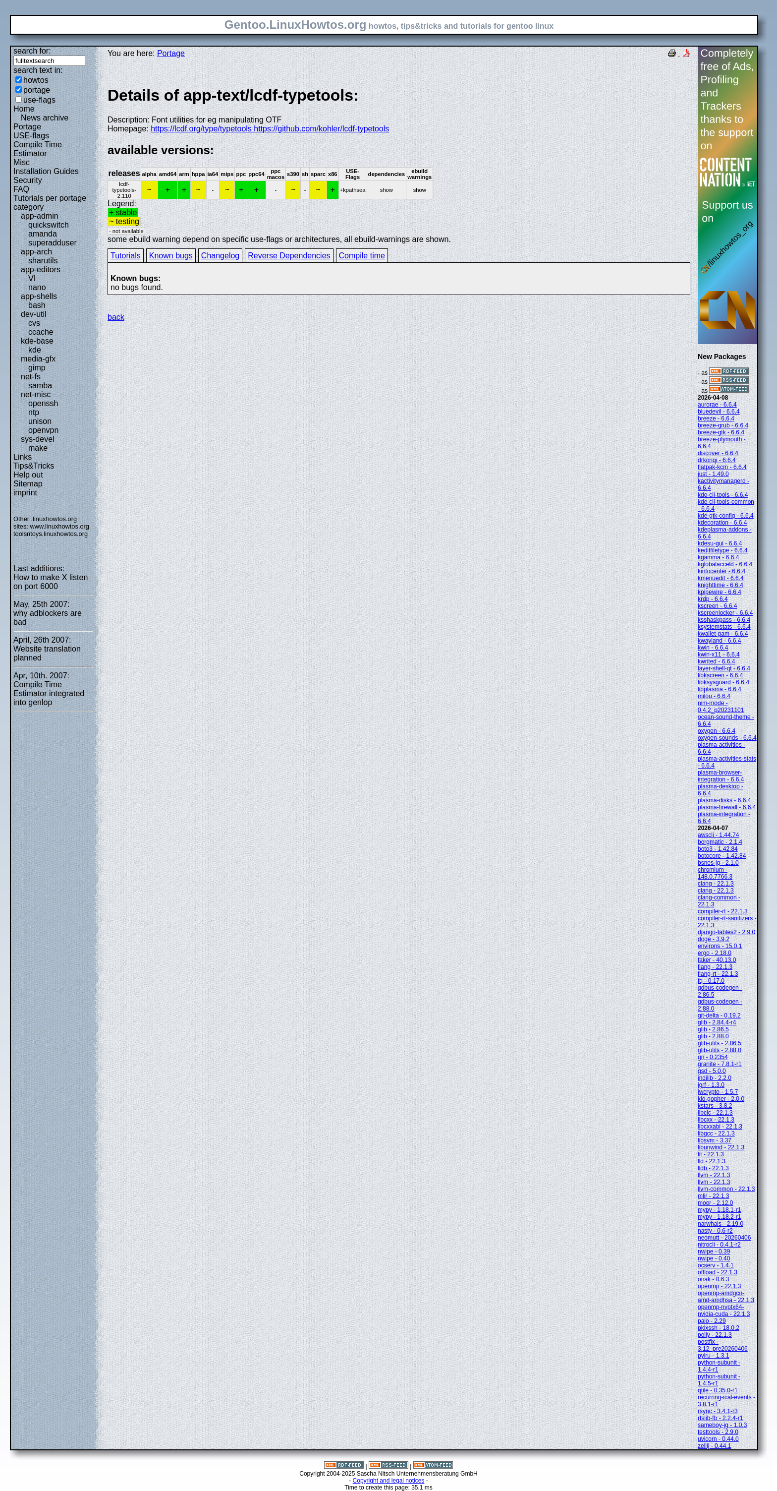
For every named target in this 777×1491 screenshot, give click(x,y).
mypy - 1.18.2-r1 (719, 1216)
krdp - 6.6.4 (713, 599)
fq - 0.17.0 (711, 980)
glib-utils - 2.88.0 (719, 1050)
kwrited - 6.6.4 (716, 661)
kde (34, 350)
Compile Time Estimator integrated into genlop (48, 693)
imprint (25, 492)
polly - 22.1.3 (715, 1334)
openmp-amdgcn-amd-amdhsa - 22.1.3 (726, 1297)
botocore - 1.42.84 (722, 855)
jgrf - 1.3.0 (711, 1084)
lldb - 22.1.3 (713, 1168)
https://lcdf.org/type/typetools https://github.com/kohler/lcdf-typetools (270, 128)
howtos (36, 80)
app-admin (39, 216)
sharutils (43, 260)
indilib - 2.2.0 (714, 1077)
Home (24, 109)
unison (40, 421)
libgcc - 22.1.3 (716, 1133)
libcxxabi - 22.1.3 (720, 1126)
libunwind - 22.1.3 (721, 1147)
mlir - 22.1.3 (713, 1196)
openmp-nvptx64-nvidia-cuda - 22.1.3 (724, 1310)
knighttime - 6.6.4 (720, 585)
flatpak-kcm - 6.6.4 (722, 467)
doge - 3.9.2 (713, 939)
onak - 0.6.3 (713, 1279)
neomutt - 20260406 (724, 1237)
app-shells (39, 296)
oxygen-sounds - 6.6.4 (727, 737)
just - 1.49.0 (713, 474)
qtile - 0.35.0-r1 (718, 1390)
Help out (28, 475)
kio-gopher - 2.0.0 (721, 1098)
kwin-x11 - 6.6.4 (719, 654)
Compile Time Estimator (37, 149)
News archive (44, 118)
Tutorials (126, 255)
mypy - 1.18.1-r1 (719, 1209)
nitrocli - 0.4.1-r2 (719, 1244)
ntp (33, 412)
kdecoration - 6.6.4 (722, 522)
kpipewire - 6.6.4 (719, 592)
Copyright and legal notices (389, 1480)
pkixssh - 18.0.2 (718, 1327)
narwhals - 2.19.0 (720, 1223)
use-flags (39, 100)
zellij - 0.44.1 (714, 1445)
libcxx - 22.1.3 (716, 1119)
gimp (37, 367)
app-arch (36, 251)
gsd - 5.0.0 (712, 1071)
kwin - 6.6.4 (713, 647)
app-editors (40, 269)
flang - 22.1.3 (715, 966)
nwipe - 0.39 (714, 1251)
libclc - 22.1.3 (715, 1112)
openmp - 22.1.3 (719, 1286)
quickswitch (48, 225)
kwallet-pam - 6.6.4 (723, 633)
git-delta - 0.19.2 (719, 1015)
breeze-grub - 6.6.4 (723, 425)
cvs (34, 323)
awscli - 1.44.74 (718, 835)
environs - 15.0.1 (720, 946)
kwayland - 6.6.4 (719, 640)
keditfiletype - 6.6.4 (723, 550)
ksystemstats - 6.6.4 (724, 626)
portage (36, 90)
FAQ (21, 189)
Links (22, 457)
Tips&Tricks (33, 466)
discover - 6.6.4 (718, 453)
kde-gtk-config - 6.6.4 (726, 515)
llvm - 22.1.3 (714, 1175)
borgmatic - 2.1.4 (720, 841)
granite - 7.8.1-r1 (720, 1064)
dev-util (34, 314)
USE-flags (31, 135)
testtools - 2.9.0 (718, 1432)
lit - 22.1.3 (711, 1154)
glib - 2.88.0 (713, 1036)
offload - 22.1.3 (717, 1272)
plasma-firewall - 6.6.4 (727, 807)
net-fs (31, 376)
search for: (32, 51)
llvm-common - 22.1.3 (726, 1189)
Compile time (362, 255)
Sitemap (28, 483)
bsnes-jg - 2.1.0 (718, 862)
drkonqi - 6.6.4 (717, 460)
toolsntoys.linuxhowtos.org (50, 533)
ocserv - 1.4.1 (716, 1265)
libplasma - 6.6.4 (719, 689)
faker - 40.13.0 (717, 959)
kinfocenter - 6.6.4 (721, 571)
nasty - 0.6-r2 (715, 1230)
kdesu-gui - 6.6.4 (720, 543)
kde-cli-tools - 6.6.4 (723, 494)
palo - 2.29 (712, 1320)
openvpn (43, 430)
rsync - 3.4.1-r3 (718, 1411)
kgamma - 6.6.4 (718, 557)
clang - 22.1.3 (716, 883)
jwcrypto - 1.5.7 (718, 1091)
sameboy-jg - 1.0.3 (722, 1425)
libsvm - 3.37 (714, 1140)
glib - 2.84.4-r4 (717, 1022)
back (116, 317)
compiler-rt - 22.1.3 (723, 911)
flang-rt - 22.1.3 (718, 973)
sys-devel (38, 439)
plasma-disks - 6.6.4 (724, 800)
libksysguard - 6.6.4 (723, 682)
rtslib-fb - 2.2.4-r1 (720, 1418)
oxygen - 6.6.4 (716, 730)
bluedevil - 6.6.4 (719, 411)
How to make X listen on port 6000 (50, 582)
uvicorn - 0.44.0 (718, 1438)
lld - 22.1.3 (711, 1161)
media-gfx (38, 359)
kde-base (37, 341)
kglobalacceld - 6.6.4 (725, 564)
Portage (27, 126)
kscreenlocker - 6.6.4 (725, 612)
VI (32, 278)
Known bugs (171, 255)
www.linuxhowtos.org (59, 526)
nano (37, 287)
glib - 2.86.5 (713, 1029)
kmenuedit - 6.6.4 (721, 578)
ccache (41, 332)
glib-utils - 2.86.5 (719, 1043)
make (38, 448)
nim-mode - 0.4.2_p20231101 (721, 707)
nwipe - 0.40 (714, 1258)
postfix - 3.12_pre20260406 (723, 1345)
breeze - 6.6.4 (716, 418)
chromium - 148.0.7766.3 (715, 873)
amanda (42, 234)
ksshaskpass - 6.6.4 (724, 619)
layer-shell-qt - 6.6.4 (724, 668)
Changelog (220, 255)
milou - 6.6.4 (714, 696)
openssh (43, 403)
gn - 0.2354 (713, 1057)
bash (37, 305)
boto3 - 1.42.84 (718, 848)
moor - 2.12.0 (715, 1202)
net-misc (36, 394)
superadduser (52, 243)
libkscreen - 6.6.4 (720, 675)
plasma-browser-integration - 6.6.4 (721, 776)
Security (27, 180)
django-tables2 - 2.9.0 (726, 932)
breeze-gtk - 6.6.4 (721, 432)
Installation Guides (46, 171)
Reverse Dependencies (289, 255)
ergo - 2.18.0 (714, 953)
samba (40, 385)
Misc (21, 162)
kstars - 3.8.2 (715, 1105)
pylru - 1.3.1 (713, 1355)
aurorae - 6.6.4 (717, 404)
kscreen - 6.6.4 (717, 605)
